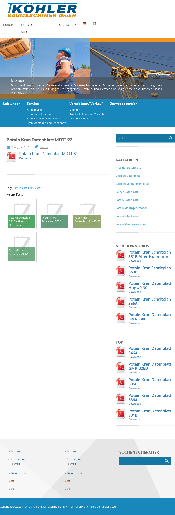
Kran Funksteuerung (40, 114)
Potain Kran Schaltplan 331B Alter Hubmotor (149, 254)
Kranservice (34, 109)
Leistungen (17, 81)
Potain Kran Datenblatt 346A (149, 350)
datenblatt (20, 188)
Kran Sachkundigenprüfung (44, 118)
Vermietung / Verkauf (86, 103)
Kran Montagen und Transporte (46, 122)
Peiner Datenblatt (127, 192)
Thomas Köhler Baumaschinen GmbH (44, 506)
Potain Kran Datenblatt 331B (149, 413)
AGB (24, 32)
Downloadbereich (123, 103)
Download (134, 261)
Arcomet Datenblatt (128, 167)
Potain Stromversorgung (131, 224)
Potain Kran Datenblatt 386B (149, 382)
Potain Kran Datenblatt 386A (149, 397)
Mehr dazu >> (19, 93)
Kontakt (8, 24)
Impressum (29, 24)
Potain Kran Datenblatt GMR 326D (149, 366)
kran (31, 188)
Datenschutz (67, 24)
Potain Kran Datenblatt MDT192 (48, 153)
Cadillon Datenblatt (128, 176)
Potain (44, 147)
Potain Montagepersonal (131, 208)
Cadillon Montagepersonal (132, 184)
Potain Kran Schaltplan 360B (149, 270)
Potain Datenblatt (127, 200)
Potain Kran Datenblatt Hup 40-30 (149, 285)
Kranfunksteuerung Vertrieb (86, 114)
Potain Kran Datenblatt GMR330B (149, 316)
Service (33, 103)
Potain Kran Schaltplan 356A (149, 301)
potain (38, 188)
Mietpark (74, 109)
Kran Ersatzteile (79, 118)
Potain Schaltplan (127, 216)
